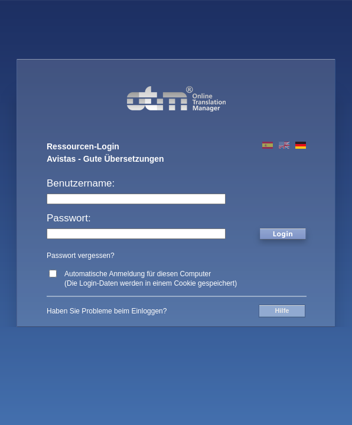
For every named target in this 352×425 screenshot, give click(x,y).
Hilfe (282, 310)
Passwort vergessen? (81, 255)
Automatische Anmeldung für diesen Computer (137, 274)
